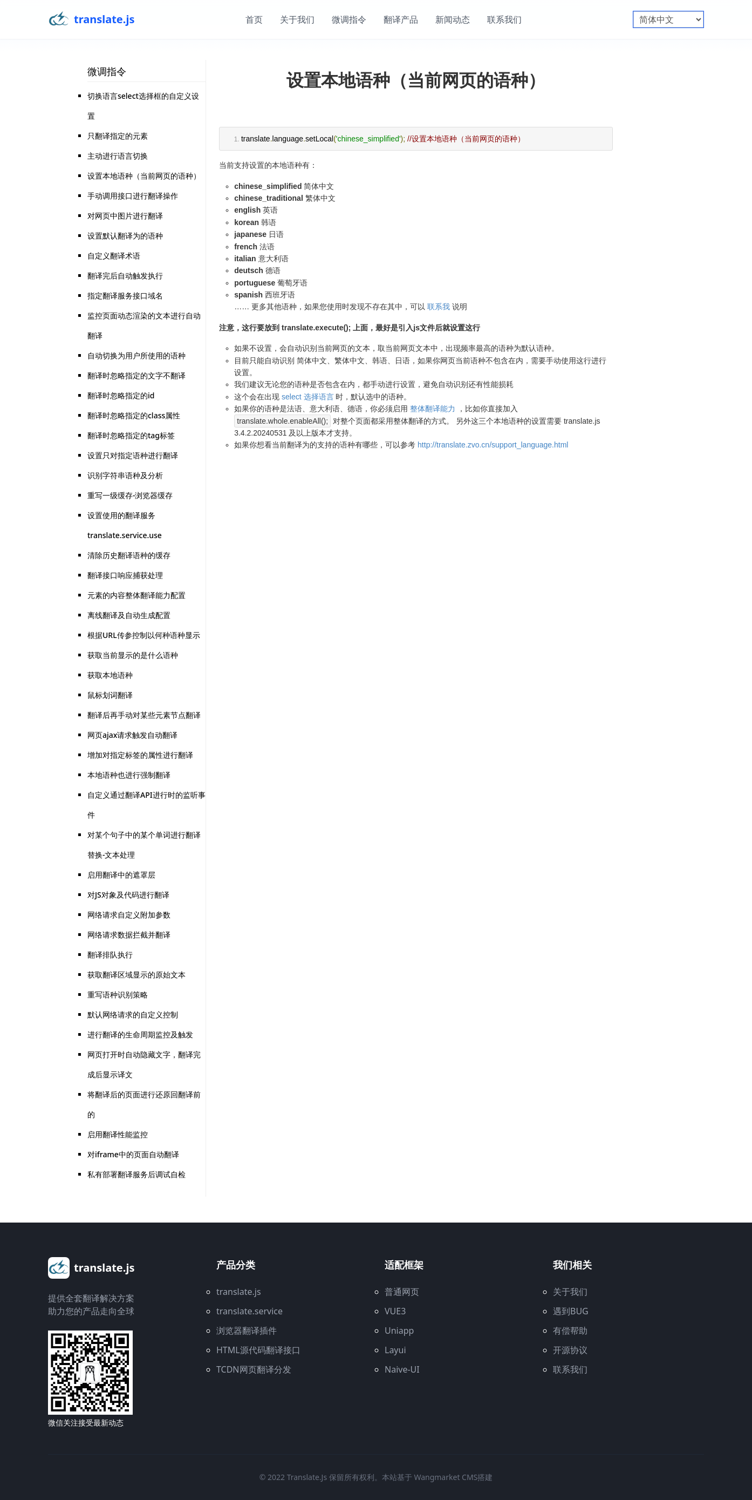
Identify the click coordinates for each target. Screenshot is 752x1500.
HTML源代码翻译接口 (258, 1350)
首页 (254, 19)
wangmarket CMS (445, 1477)
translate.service (249, 1311)
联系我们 (504, 19)
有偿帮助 (570, 1330)
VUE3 (395, 1311)
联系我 (438, 306)
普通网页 (402, 1292)
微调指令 (349, 19)
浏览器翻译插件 (246, 1330)
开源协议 (570, 1350)
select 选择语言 (307, 396)
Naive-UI (402, 1369)
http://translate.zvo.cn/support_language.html (493, 444)
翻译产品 (401, 19)
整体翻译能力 (432, 408)
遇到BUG (571, 1311)
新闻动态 (452, 19)
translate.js (238, 1292)
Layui (395, 1350)
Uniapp (399, 1330)
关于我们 (297, 19)
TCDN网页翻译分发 (253, 1369)
